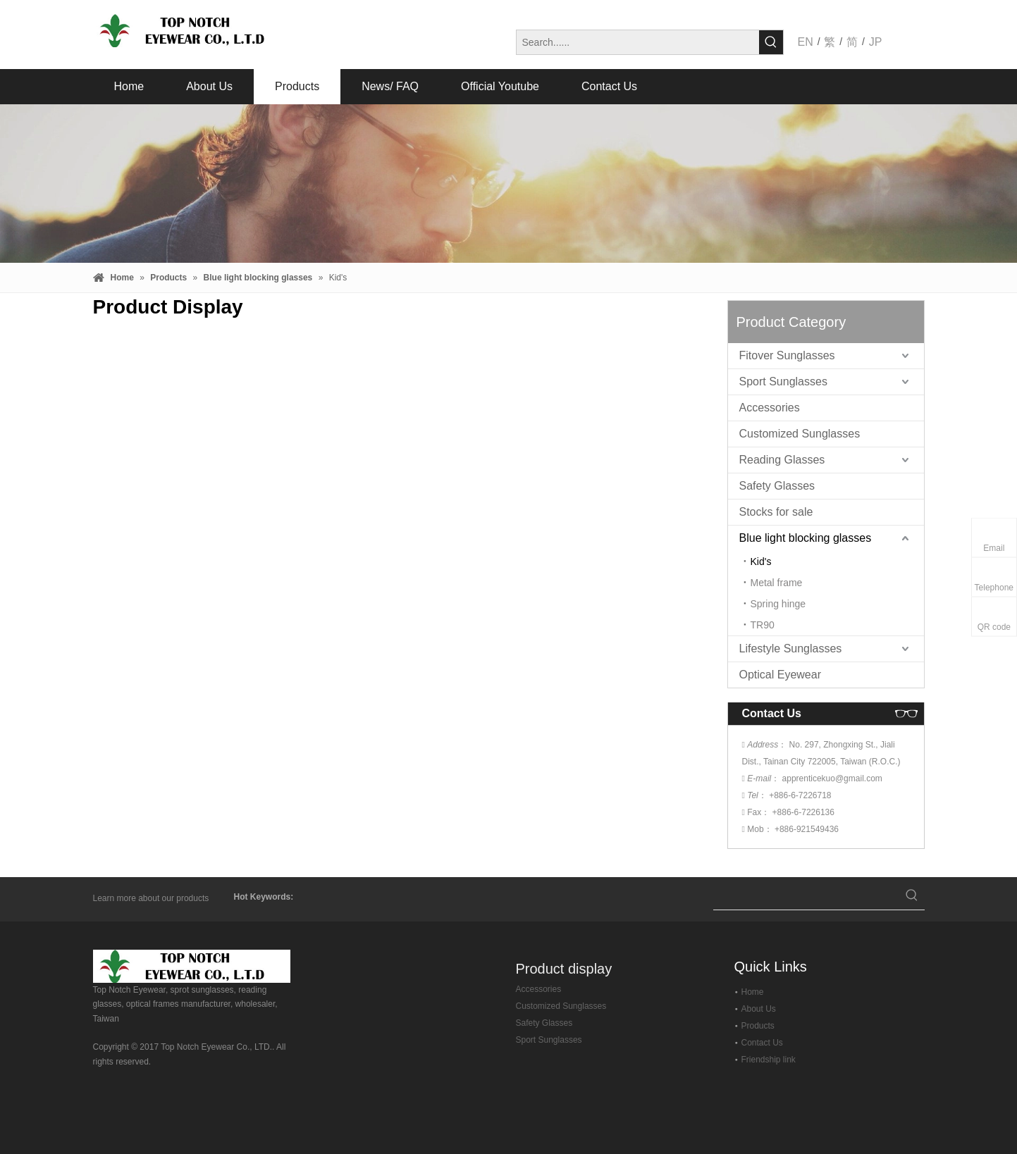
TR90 (763, 625)
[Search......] (638, 42)
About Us (758, 1009)
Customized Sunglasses (800, 434)
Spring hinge (778, 603)
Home (752, 992)
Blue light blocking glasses (805, 538)
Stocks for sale (776, 512)
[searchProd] (806, 897)
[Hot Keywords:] (771, 42)
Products (758, 1026)
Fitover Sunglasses (787, 355)
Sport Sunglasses (783, 381)
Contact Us (762, 1043)
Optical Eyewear (780, 675)
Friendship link (768, 1060)
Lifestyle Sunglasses (790, 648)
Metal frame (777, 582)
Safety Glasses (777, 486)
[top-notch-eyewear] (191, 966)
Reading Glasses (782, 460)
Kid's (761, 561)
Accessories (769, 408)
